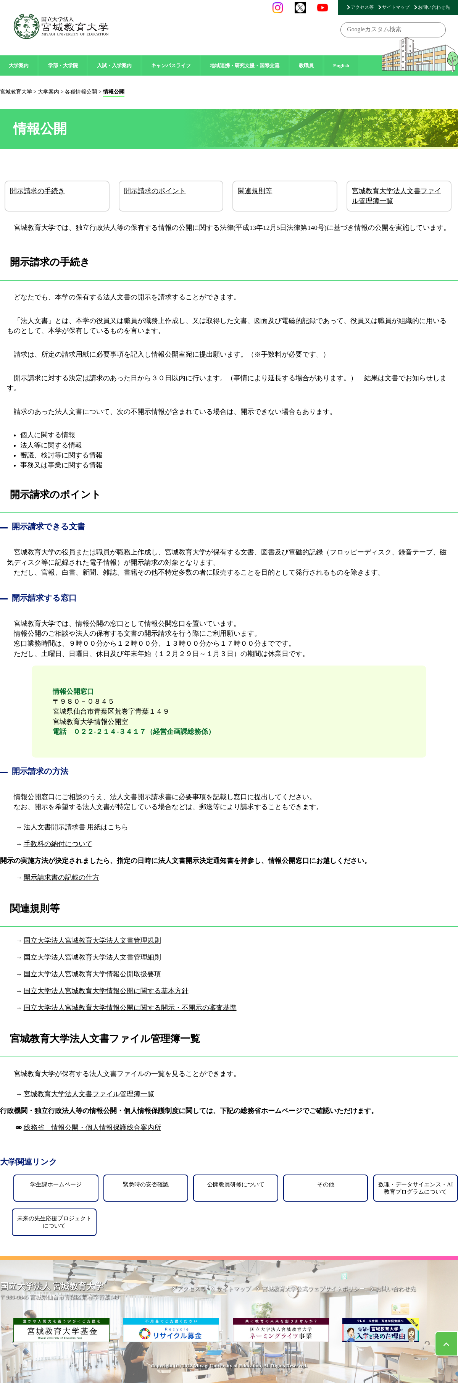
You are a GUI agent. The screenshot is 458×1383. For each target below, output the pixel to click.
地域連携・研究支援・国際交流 (244, 65)
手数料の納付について (58, 844)
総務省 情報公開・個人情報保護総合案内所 (92, 1127)
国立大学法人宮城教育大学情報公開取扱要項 (92, 974)
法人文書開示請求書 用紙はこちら (76, 827)
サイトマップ (396, 7)
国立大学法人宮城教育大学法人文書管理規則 (92, 940)
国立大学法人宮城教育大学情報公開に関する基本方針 (106, 991)
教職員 (306, 65)
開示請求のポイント (155, 191)
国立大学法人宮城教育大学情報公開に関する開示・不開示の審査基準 (130, 1007)
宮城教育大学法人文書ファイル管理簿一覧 (396, 196)
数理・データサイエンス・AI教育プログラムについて (415, 1187)
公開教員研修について (235, 1184)
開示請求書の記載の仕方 (61, 877)
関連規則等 (255, 191)
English (341, 65)
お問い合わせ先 (434, 7)
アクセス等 (362, 7)
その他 (325, 1184)
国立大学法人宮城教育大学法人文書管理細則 (92, 957)
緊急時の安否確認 (146, 1184)
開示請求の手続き (37, 191)
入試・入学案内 (114, 65)
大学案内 (19, 65)
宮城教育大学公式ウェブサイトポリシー (313, 1288)
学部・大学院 (63, 65)
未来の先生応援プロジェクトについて (54, 1221)
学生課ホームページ (56, 1184)
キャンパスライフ (171, 65)
